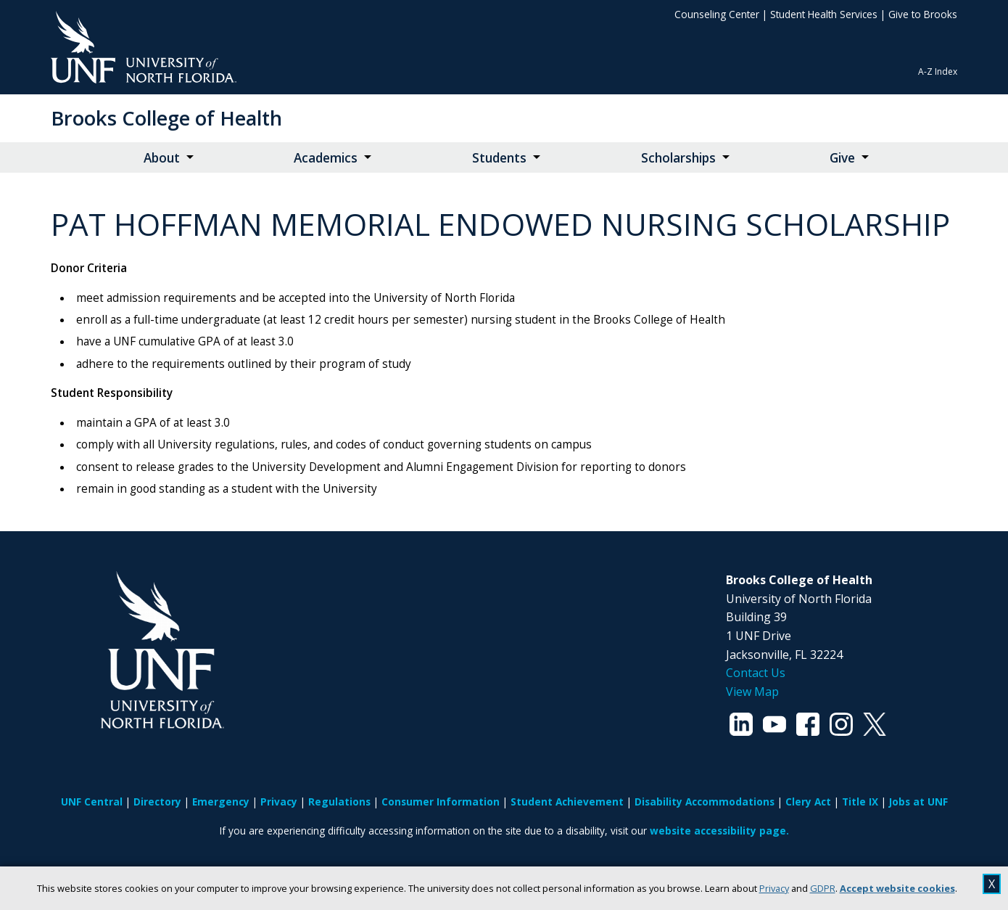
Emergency (220, 801)
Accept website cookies (897, 888)
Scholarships (678, 157)
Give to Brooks (922, 14)
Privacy (774, 888)
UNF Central (92, 801)
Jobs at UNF (918, 801)
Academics (326, 157)
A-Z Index (937, 71)
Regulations (339, 801)
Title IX (860, 801)
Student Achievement (567, 801)
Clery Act (808, 801)
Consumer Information (440, 801)
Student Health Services (823, 14)
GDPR (822, 888)
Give (842, 157)
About (162, 157)
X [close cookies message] (991, 884)
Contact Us (755, 673)
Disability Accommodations (704, 801)
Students (499, 157)
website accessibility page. (719, 830)
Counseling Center (716, 14)
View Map (752, 692)
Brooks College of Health (166, 117)
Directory (157, 801)
